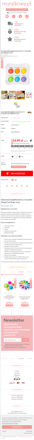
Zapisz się (25, 339)
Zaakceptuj (17, 427)
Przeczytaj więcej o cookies (10, 423)
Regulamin (17, 375)
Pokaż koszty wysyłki (18, 166)
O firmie (17, 371)
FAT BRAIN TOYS (15, 118)
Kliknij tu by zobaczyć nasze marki (17, 9)
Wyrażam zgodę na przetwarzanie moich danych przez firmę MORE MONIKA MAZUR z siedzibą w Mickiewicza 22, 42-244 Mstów (17, 345)
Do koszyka (15, 173)
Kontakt (17, 377)
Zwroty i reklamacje (17, 397)
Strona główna (4, 54)
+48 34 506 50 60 (20, 16)
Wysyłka (17, 373)
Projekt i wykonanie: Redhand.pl (25, 436)
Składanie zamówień (17, 399)
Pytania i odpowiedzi (17, 395)
